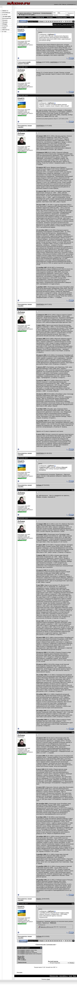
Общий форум (36, 13)
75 (69, 21)
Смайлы (20, 957)
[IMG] (19, 958)
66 (50, 21)
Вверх (74, 976)
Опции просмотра (67, 24)
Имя (54, 12)
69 (57, 21)
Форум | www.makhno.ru (26, 13)
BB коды (20, 956)
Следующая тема (50, 944)
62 (48, 21)
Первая (41, 21)
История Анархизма (46, 13)
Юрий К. (21, 30)
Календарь (50, 17)
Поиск (71, 17)
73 (65, 21)
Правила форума (22, 962)
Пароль (55, 15)
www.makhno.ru (63, 976)
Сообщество (40, 17)
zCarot (48, 979)
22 (46, 21)
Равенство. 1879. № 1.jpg (46, 927)
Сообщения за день (61, 17)
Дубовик (39, 62)
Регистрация (22, 17)
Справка (30, 17)
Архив (70, 976)
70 (59, 21)
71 (61, 21)
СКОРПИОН (54, 62)
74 (67, 21)
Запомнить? (70, 13)
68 (55, 21)
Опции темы (56, 24)
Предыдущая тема (41, 944)
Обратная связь (54, 976)
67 (52, 21)
